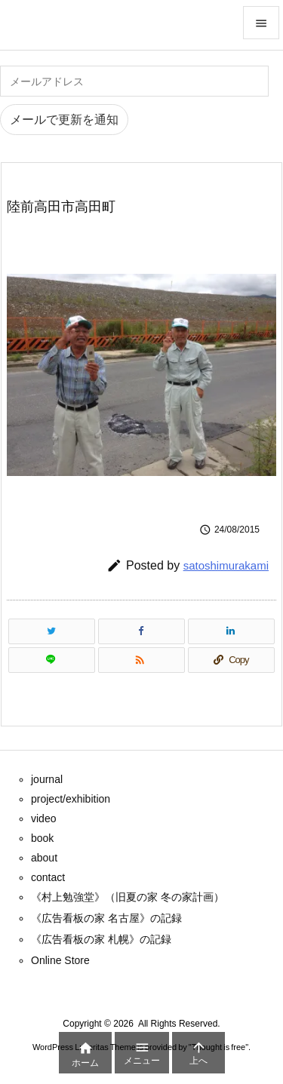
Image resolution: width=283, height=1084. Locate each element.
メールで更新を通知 (64, 119)
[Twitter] (51, 631)
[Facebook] (141, 631)
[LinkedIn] (231, 631)
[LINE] (51, 660)
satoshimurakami (226, 565)
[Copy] (231, 660)
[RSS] (141, 660)
